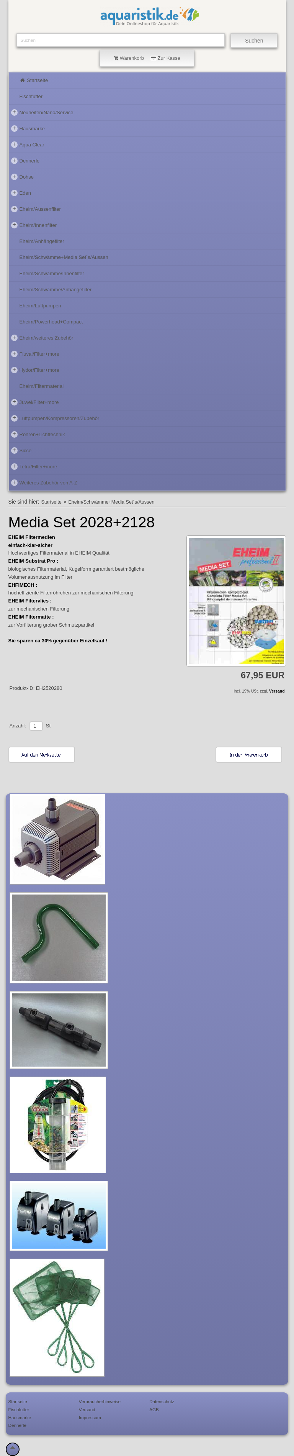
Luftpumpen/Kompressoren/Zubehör (55, 418)
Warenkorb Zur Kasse (147, 58)
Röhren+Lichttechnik (38, 434)
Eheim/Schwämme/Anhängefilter (56, 289)
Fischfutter (31, 96)
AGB (154, 1409)
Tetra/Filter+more (34, 466)
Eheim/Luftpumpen (40, 306)
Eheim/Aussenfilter (36, 209)
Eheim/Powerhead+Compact (51, 322)
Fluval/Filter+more (35, 354)
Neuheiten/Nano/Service (42, 112)
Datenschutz (161, 1401)
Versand (276, 691)
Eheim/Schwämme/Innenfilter (52, 273)
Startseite (34, 80)
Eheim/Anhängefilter (42, 241)
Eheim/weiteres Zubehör (42, 337)
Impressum (90, 1417)
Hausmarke (28, 128)
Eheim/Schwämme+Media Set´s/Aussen (64, 257)
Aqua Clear (27, 144)
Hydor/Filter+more (35, 370)
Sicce (21, 450)
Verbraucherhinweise (100, 1401)
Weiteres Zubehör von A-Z (44, 482)
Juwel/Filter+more (35, 402)
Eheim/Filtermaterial (42, 386)
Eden (21, 193)
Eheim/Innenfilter (34, 225)
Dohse (22, 176)
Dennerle (25, 160)
